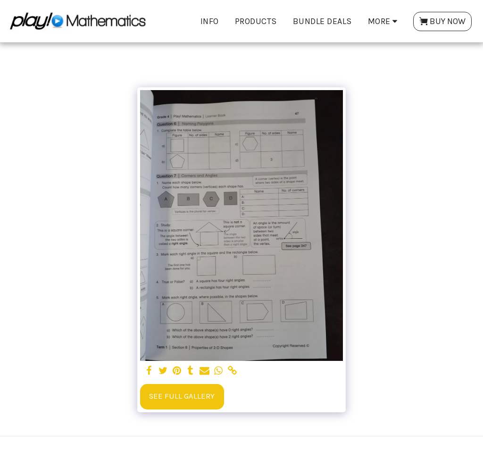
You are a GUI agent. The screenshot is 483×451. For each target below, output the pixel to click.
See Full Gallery (182, 396)
